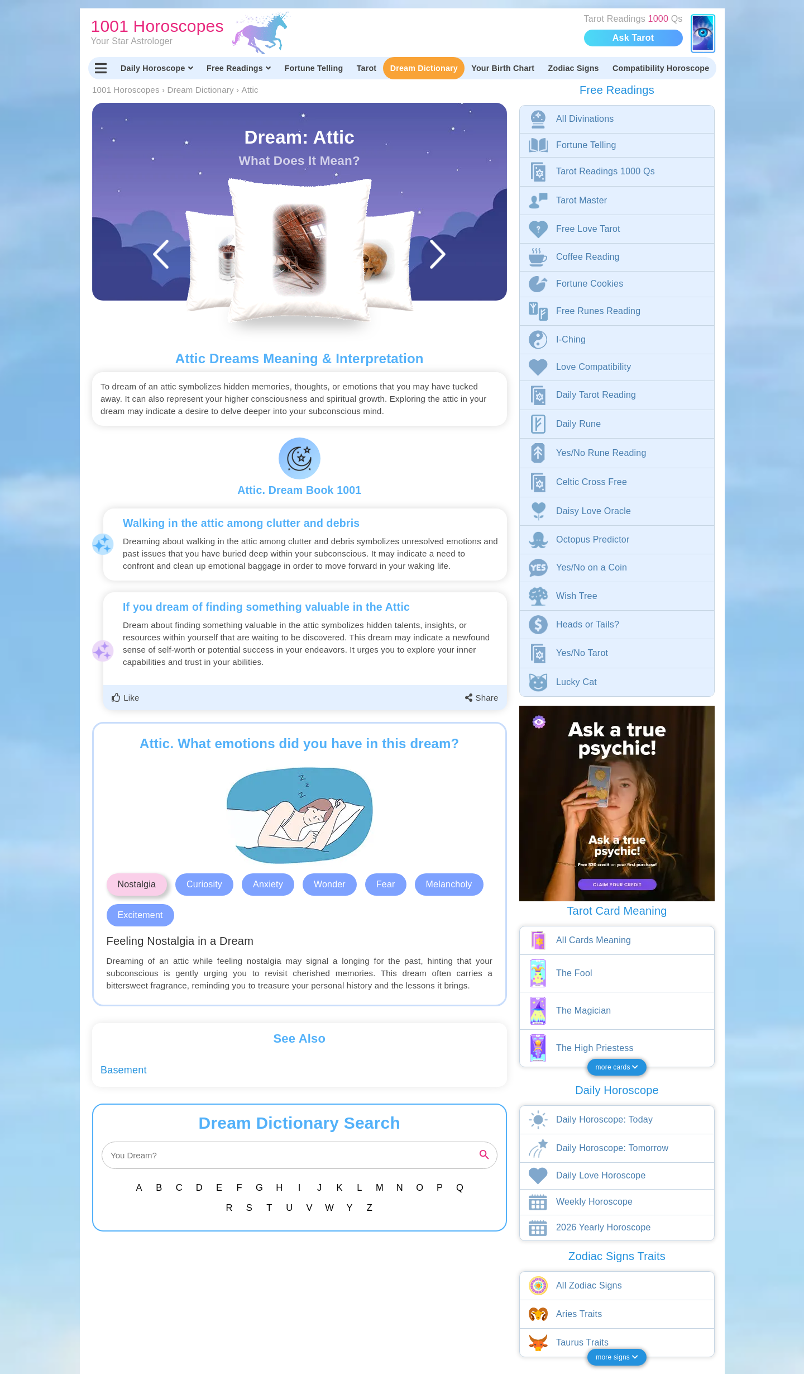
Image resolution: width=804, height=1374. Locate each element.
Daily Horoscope (157, 68)
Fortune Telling (313, 68)
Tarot (367, 68)
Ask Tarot (633, 37)
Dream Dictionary (424, 68)
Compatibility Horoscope (660, 68)
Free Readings (239, 68)
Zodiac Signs (573, 68)
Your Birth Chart (502, 68)
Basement (123, 1070)
